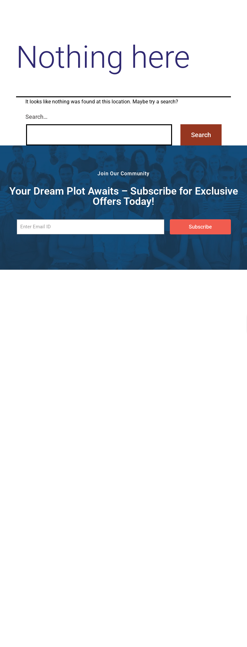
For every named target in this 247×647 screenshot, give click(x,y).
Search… (36, 116)
